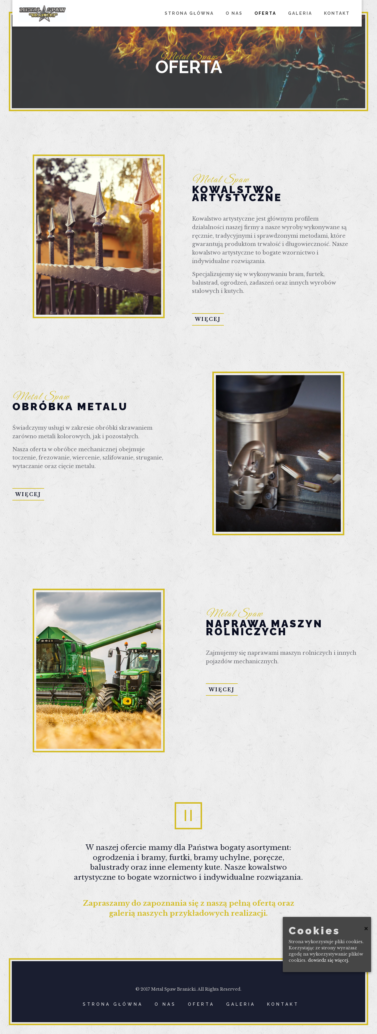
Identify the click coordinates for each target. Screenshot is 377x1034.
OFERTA (201, 1004)
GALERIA (240, 1004)
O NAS (165, 1004)
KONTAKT (283, 1004)
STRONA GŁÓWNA (113, 1004)
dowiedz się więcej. (328, 960)
